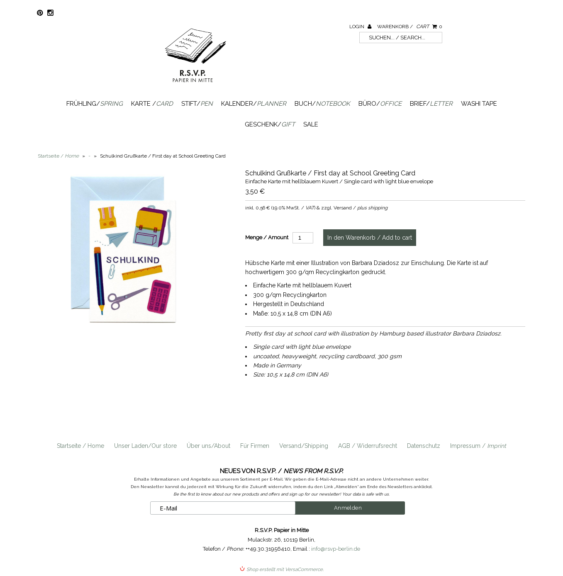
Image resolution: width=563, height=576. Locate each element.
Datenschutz (423, 445)
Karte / (152, 103)
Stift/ (197, 103)
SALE (310, 124)
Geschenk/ (270, 124)
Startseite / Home (80, 445)
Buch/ (322, 103)
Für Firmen (254, 445)
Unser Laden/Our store (145, 445)
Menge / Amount (266, 237)
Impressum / (478, 445)
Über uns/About (208, 445)
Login (360, 26)
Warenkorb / (409, 26)
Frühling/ (94, 103)
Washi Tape (479, 103)
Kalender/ (253, 103)
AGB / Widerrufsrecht (367, 445)
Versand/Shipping (303, 445)
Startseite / (58, 156)
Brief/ (431, 103)
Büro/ (380, 103)
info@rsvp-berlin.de (335, 549)
